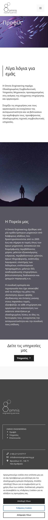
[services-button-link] (24, 358)
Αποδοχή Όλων (24, 501)
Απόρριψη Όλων (24, 515)
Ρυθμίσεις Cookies (24, 508)
